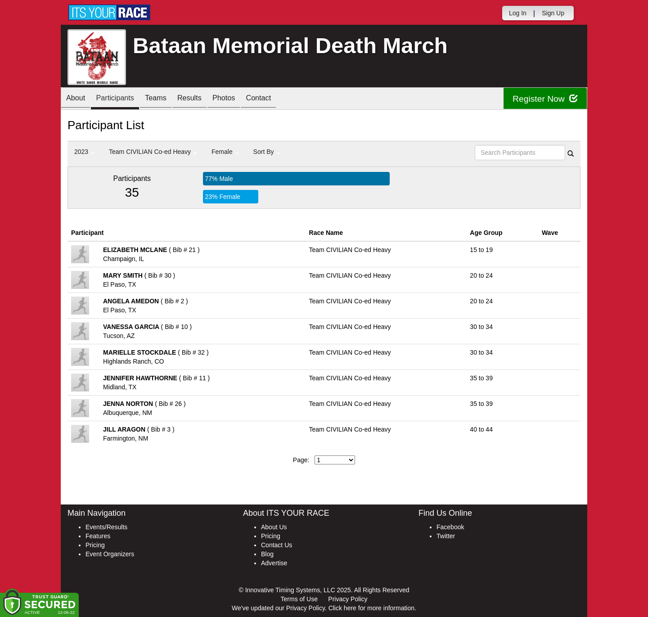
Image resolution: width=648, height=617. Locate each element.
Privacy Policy (347, 599)
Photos (244, 99)
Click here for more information (371, 608)
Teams (167, 99)
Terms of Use (299, 599)
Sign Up (553, 13)
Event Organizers (110, 554)
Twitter (445, 536)
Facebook (450, 527)
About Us (274, 527)
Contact (283, 99)
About (78, 99)
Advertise (274, 563)
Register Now (544, 99)
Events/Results (106, 527)
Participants (122, 99)
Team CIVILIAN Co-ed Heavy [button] (153, 151)
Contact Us (276, 545)
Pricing (95, 545)
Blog (267, 554)
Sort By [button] (266, 151)
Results (205, 99)
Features (98, 536)
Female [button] (225, 151)
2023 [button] (84, 151)
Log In (517, 13)
